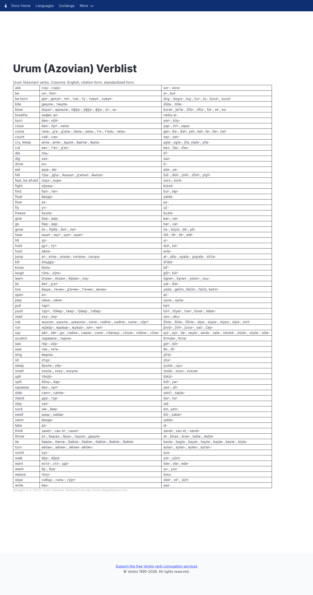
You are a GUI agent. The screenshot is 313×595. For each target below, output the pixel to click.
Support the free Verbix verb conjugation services (156, 566)
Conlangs (66, 5)
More (84, 5)
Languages (45, 5)
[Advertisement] (130, 30)
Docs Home (16, 6)
